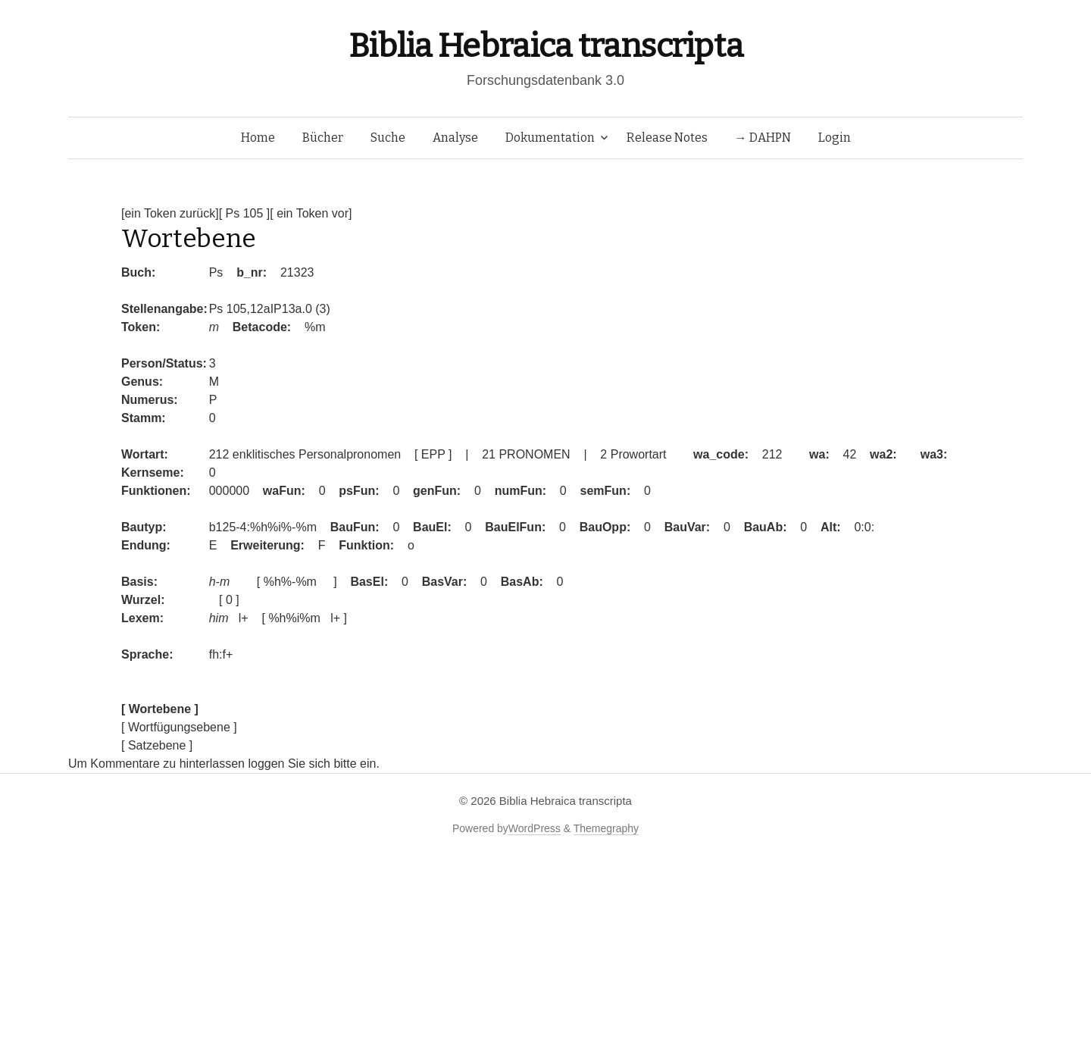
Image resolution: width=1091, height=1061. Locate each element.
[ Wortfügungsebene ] (179, 727)
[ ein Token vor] (311, 213)
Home (258, 137)
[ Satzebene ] (156, 745)
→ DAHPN (763, 137)
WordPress (534, 828)
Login (834, 137)
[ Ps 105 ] (244, 213)
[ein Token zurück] (170, 213)
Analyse (455, 137)
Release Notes (667, 137)
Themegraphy (606, 828)
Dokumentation (550, 137)
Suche (387, 137)
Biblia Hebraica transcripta (545, 46)
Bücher (322, 137)
